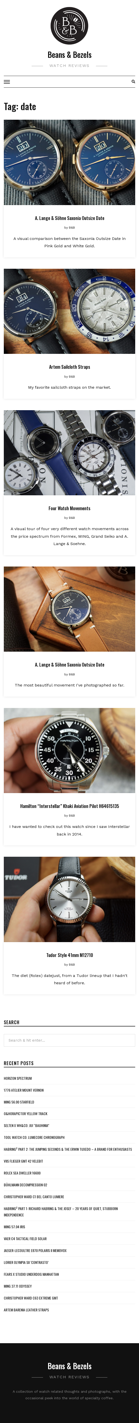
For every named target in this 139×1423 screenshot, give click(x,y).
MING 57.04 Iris (14, 1226)
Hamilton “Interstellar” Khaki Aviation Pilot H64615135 (69, 806)
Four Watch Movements (69, 508)
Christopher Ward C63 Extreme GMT (31, 1298)
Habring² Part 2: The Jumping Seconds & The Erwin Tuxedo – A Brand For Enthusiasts (68, 1149)
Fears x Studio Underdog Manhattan (31, 1274)
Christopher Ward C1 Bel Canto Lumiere (34, 1196)
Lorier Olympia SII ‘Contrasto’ (26, 1262)
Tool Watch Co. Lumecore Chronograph (34, 1137)
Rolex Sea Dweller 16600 (22, 1172)
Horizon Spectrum (18, 1078)
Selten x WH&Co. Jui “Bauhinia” (26, 1125)
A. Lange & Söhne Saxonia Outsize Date (69, 218)
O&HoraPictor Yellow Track (25, 1113)
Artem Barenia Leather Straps (26, 1309)
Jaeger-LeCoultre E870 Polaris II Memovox (35, 1250)
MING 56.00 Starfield (19, 1102)
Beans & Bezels (70, 54)
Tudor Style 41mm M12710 (69, 955)
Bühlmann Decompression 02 (25, 1184)
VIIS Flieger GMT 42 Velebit (23, 1161)
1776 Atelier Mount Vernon (24, 1090)
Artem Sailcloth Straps (69, 366)
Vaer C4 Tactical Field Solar (25, 1238)
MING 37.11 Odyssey (18, 1286)
